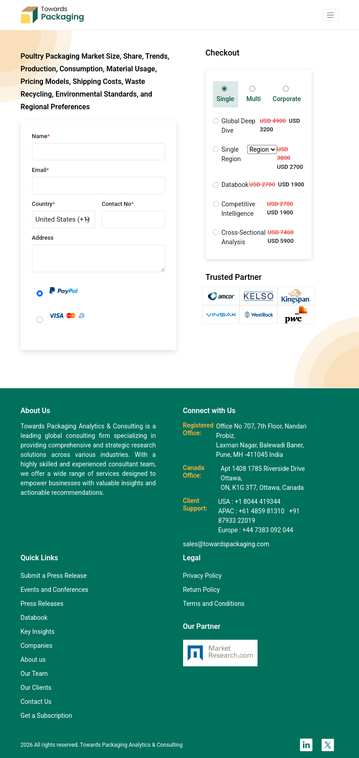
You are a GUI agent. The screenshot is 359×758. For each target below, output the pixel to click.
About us (33, 659)
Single (225, 94)
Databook (235, 184)
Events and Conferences (54, 589)
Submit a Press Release (54, 575)
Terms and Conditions (214, 603)
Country (43, 203)
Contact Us (36, 701)
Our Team (34, 673)
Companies (37, 645)
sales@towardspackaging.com (226, 544)
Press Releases (42, 603)
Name (41, 136)
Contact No (118, 203)
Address (43, 237)
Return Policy (201, 589)
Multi (253, 94)
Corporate (286, 94)
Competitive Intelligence (238, 208)
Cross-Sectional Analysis (243, 237)
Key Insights (38, 631)
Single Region (249, 154)
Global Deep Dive (238, 125)
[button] (330, 15)
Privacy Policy (202, 575)
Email (40, 170)
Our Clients (36, 687)
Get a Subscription (46, 715)
